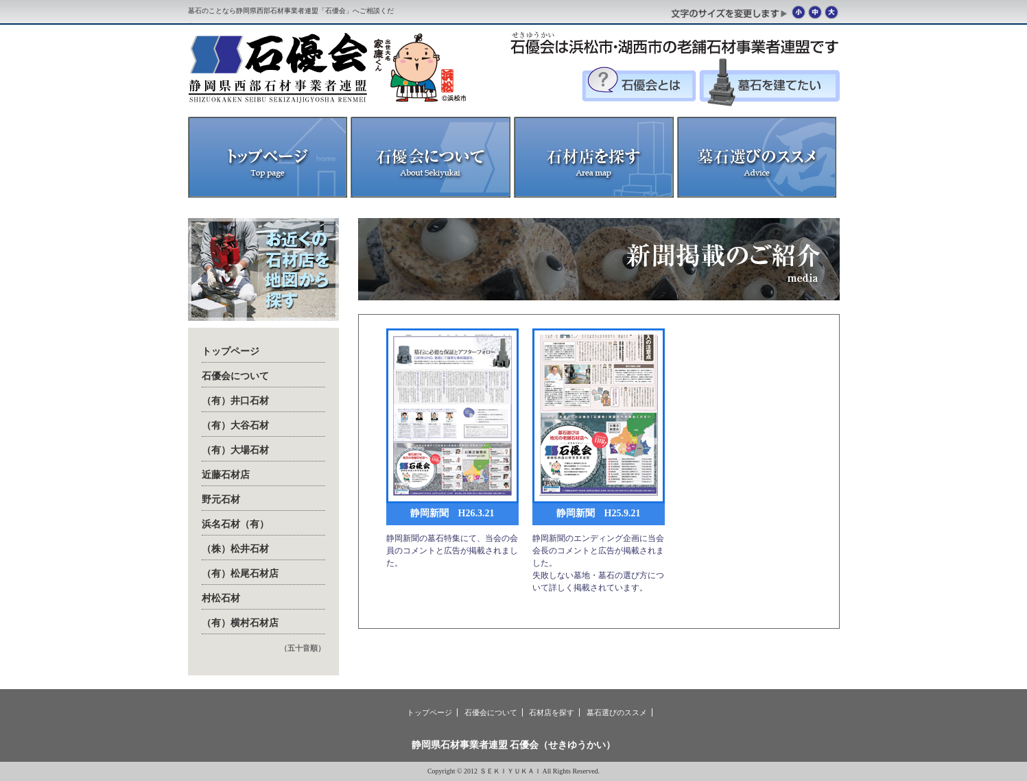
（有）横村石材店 (240, 623)
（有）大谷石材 (235, 425)
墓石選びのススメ (617, 712)
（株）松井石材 (235, 549)
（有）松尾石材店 (240, 573)
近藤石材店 (226, 475)
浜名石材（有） (235, 524)
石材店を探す (551, 712)
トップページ (230, 351)
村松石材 (221, 598)
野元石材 (221, 499)
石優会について (235, 376)
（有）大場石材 (235, 450)
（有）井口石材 (235, 401)
